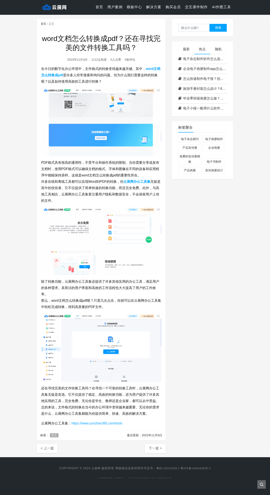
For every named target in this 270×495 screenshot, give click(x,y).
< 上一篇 (47, 448)
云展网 (93, 468)
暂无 (54, 435)
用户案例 (115, 7)
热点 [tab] (202, 49)
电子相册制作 (214, 139)
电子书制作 (214, 161)
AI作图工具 (221, 7)
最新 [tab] (186, 49)
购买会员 (173, 7)
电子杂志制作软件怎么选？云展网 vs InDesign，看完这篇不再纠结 (202, 59)
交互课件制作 (196, 7)
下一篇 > (155, 448)
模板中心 (134, 7)
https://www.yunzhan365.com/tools (97, 423)
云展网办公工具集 (136, 181)
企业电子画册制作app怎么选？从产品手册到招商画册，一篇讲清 (202, 69)
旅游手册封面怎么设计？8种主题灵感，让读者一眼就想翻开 (202, 88)
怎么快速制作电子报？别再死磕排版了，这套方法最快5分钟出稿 (202, 78)
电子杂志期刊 (190, 139)
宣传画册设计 (214, 170)
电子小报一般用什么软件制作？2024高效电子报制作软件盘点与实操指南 (202, 108)
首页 (99, 7)
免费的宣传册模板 (190, 159)
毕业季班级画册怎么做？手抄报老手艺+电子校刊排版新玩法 (202, 98)
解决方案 (153, 7)
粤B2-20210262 (165, 468)
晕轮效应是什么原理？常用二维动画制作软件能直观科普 (135, 477)
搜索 (218, 27)
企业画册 (214, 147)
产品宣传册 (189, 147)
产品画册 (190, 170)
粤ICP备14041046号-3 (197, 468)
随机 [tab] (218, 49)
